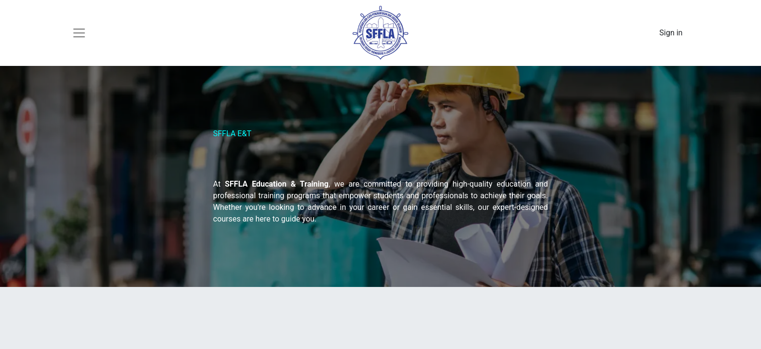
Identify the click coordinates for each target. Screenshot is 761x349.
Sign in (671, 32)
